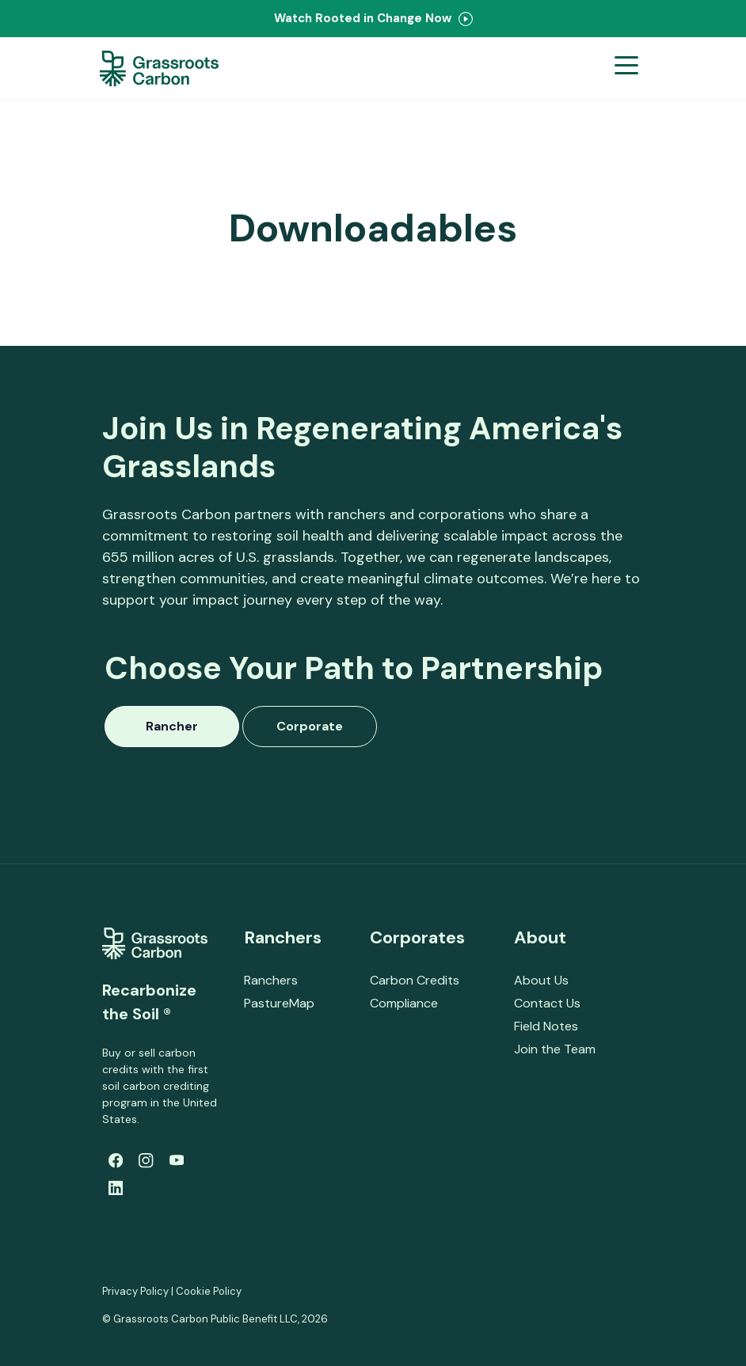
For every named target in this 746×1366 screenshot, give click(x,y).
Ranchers (271, 980)
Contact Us (547, 1003)
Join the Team (555, 1049)
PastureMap (279, 1003)
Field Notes (546, 1026)
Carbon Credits (414, 980)
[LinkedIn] (115, 1187)
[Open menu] (626, 68)
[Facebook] (115, 1160)
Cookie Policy (209, 1291)
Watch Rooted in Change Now (373, 18)
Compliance (404, 1003)
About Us (541, 980)
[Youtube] (176, 1160)
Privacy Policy (135, 1291)
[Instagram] (145, 1160)
